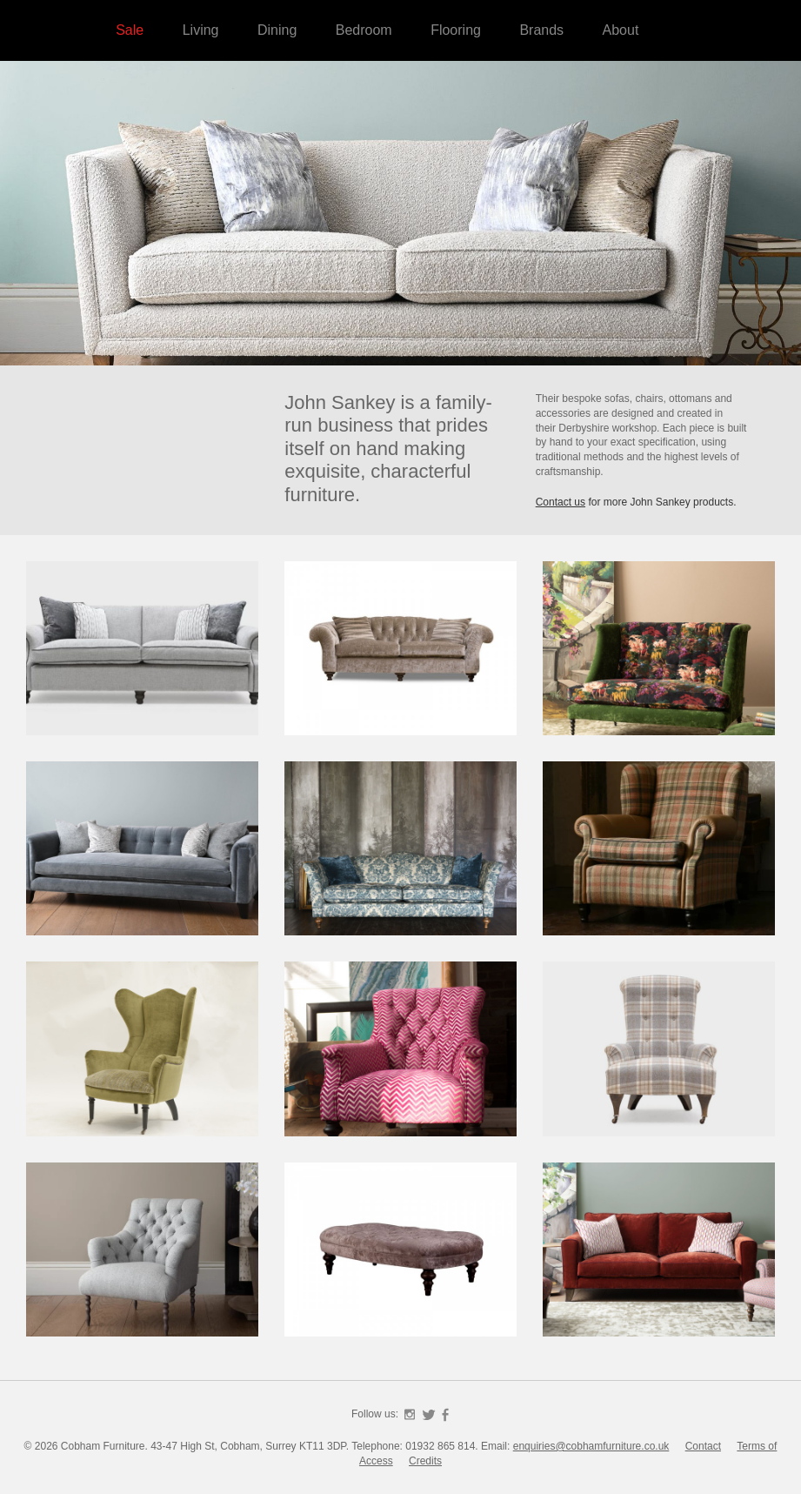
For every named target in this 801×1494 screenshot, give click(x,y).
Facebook (445, 1415)
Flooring (456, 30)
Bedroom (364, 30)
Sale (130, 30)
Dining (277, 30)
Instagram (410, 1415)
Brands (541, 30)
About (621, 30)
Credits (425, 1461)
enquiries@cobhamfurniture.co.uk (591, 1446)
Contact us (560, 502)
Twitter (429, 1415)
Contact (703, 1446)
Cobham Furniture (688, 174)
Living (201, 30)
